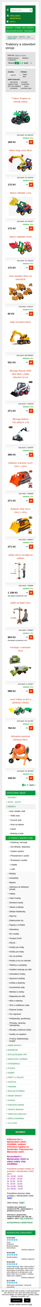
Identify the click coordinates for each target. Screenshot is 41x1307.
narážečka (25, 84)
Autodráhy (13, 878)
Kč (12, 22)
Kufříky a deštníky (17, 983)
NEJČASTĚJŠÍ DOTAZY (14, 31)
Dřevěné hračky (16, 903)
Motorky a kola (16, 833)
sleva (26, 86)
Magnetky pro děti (17, 996)
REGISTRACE (15, 18)
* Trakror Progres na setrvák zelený (20, 100)
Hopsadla (12, 1086)
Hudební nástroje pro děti (20, 969)
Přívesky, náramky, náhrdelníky (17, 1024)
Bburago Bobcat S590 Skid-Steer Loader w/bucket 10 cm (20, 374)
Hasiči (13, 829)
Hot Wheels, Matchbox (20, 847)
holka (25, 74)
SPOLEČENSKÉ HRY (17, 1054)
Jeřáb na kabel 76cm (20, 603)
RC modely (14, 934)
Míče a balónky (16, 1001)
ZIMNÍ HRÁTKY (15, 1045)
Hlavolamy (14, 929)
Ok (27, 1300)
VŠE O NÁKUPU (26, 1218)
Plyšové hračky (16, 1010)
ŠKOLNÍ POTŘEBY (16, 1091)
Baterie (12, 882)
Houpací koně (15, 938)
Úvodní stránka (13, 37)
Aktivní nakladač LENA (20, 237)
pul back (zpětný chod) (17, 83)
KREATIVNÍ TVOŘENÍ (17, 1059)
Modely (12, 874)
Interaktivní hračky (17, 974)
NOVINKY (12, 797)
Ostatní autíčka (17, 851)
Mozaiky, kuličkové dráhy (20, 1030)
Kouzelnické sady (17, 987)
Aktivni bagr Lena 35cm (20, 150)
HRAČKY (22, 37)
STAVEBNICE (14, 1064)
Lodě (12, 869)
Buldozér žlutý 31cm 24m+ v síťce (20, 510)
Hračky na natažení (17, 1034)
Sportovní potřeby (17, 978)
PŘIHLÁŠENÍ (15, 16)
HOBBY (11, 1073)
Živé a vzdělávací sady (19, 1005)
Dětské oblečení (15, 1096)
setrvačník (13, 82)
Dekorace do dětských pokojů (19, 888)
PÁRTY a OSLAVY (16, 1077)
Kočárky (11, 1100)
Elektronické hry (16, 920)
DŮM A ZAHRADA (16, 1118)
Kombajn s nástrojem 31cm (20, 649)
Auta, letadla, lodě (17, 811)
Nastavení (16, 1300)
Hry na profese (15, 956)
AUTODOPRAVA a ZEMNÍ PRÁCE (20, 1222)
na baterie (13, 88)
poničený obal (26, 88)
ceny (24, 55)
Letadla (13, 865)
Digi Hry (12, 916)
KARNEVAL (13, 1050)
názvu (18, 55)
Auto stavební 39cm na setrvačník (20, 277)
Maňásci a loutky (16, 992)
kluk (24, 76)
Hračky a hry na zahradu (20, 961)
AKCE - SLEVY (14, 802)
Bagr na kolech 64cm (20, 322)
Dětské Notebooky (17, 911)
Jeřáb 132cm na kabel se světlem (20, 556)
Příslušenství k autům (19, 856)
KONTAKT (9, 28)
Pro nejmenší (15, 1014)
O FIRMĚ (17, 28)
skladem (26, 58)
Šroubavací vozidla (18, 860)
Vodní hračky (15, 898)
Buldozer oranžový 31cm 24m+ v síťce (20, 464)
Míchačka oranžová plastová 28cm (20, 738)
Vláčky (12, 894)
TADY (22, 1203)
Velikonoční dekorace (17, 1114)
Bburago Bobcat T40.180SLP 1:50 (20, 421)
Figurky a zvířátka (17, 925)
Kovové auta (15, 820)
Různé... (13, 943)
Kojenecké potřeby (16, 1105)
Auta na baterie (17, 824)
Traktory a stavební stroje (21, 838)
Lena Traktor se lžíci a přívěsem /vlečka (20, 701)
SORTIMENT (28, 31)
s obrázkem (12, 60)
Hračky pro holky (16, 947)
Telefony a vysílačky (18, 965)
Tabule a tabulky (16, 907)
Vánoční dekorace (16, 1109)
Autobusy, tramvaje (18, 842)
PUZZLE (11, 1068)
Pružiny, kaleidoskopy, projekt (19, 1040)
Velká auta (15, 816)
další (26, 63)
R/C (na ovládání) (14, 86)
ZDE (30, 1304)
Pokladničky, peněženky (19, 1018)
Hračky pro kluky (16, 952)
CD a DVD (12, 1123)
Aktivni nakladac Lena (20, 193)
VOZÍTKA (12, 1082)
